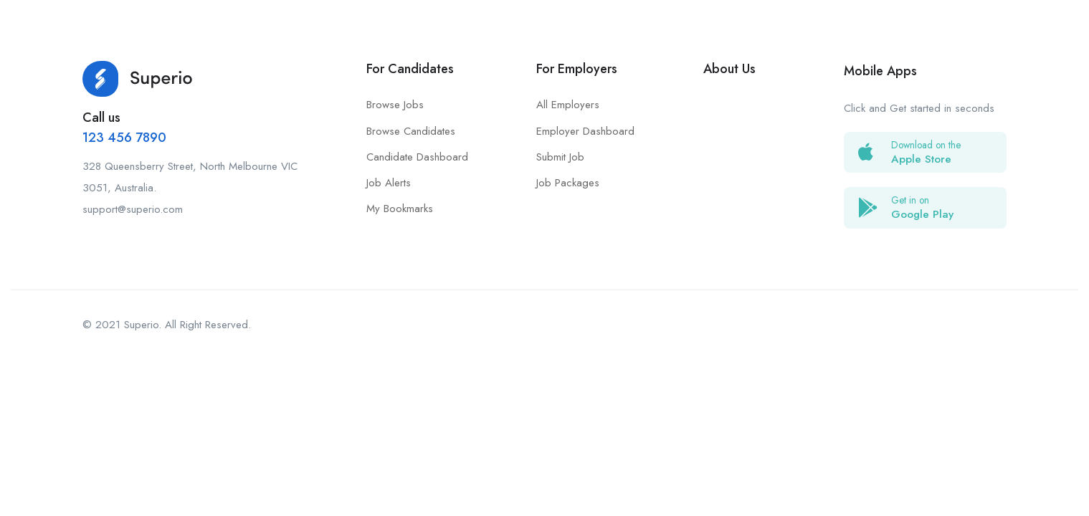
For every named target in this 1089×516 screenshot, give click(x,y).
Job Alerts (388, 183)
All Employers (567, 105)
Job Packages (567, 183)
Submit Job (560, 157)
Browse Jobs (395, 105)
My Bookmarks (399, 208)
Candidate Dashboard (417, 157)
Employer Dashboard (585, 131)
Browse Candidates (410, 131)
